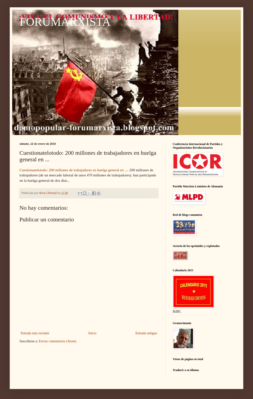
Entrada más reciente (35, 333)
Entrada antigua (146, 333)
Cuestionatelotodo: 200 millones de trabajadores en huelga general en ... (73, 170)
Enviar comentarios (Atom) (57, 341)
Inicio (92, 333)
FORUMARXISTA (65, 21)
